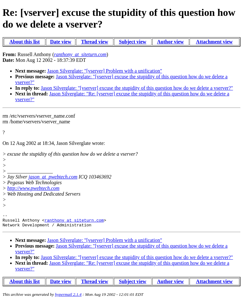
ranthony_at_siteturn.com (74, 222)
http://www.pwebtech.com (33, 188)
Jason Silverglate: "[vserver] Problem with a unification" (104, 71)
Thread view (94, 41)
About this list (24, 41)
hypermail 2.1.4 (68, 297)
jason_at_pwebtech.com (52, 176)
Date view (60, 41)
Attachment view (214, 41)
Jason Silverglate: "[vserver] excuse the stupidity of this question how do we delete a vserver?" (137, 88)
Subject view (132, 41)
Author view (170, 41)
